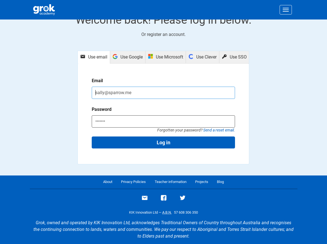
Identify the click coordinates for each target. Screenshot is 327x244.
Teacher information (170, 182)
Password (102, 109)
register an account (166, 34)
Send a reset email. (219, 130)
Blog (220, 182)
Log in (163, 142)
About (107, 182)
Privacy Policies (133, 182)
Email (97, 80)
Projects (201, 182)
